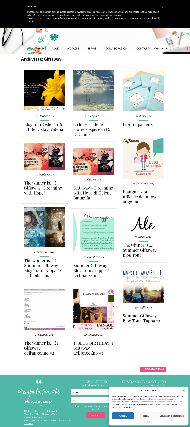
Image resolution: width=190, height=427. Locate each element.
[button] (183, 390)
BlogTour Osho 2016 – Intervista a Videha (43, 126)
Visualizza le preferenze (172, 415)
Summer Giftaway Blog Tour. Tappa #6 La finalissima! (92, 270)
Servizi (92, 48)
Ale (56, 48)
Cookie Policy (148, 422)
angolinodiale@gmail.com (35, 417)
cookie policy (116, 15)
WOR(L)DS (73, 48)
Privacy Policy (50, 420)
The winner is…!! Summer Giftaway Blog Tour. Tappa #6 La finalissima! (43, 268)
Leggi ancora (153, 369)
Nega (146, 415)
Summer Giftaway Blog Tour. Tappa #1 (141, 318)
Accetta (123, 415)
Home (42, 48)
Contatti (143, 48)
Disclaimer (28, 423)
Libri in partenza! (139, 124)
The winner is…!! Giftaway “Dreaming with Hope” (43, 188)
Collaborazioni (116, 48)
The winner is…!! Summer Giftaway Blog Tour (139, 250)
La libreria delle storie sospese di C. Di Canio (91, 129)
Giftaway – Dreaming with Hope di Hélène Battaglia (93, 193)
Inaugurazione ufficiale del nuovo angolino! (140, 197)
